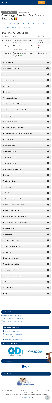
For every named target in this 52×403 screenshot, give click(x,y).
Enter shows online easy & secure (13, 318)
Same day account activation (13, 340)
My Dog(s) (26, 27)
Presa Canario (8, 234)
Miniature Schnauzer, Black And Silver (15, 216)
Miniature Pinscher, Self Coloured (14, 205)
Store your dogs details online (12, 321)
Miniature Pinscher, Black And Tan (14, 199)
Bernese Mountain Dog (11, 68)
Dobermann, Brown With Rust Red (14, 110)
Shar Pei (6, 282)
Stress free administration (12, 331)
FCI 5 (34, 23)
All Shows (6, 2)
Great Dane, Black (9, 139)
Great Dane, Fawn (9, 157)
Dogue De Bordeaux (10, 122)
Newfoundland (8, 228)
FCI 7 (44, 23)
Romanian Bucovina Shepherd (13, 246)
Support (41, 2)
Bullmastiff (7, 92)
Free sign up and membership (12, 315)
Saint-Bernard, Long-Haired (12, 258)
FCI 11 (20, 27)
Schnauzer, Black (9, 270)
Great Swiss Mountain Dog (12, 169)
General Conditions (26, 397)
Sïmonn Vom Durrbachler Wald (23, 46)
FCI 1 (15, 23)
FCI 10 (14, 27)
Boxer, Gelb (7, 74)
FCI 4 (29, 23)
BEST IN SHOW (7, 23)
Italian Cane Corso (9, 181)
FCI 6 (40, 23)
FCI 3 (24, 23)
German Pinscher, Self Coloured (13, 127)
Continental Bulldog (10, 98)
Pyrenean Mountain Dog (11, 240)
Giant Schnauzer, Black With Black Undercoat (17, 133)
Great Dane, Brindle (9, 151)
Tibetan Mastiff (8, 288)
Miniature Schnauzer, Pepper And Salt (15, 222)
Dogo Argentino (8, 116)
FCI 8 (3, 27)
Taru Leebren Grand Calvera (22, 40)
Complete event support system (14, 334)
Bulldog (6, 86)
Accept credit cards (11, 337)
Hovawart (6, 175)
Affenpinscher (8, 62)
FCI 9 (8, 27)
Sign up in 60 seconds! (10, 324)
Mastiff (6, 193)
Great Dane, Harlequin (10, 163)
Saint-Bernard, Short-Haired (12, 264)
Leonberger (7, 187)
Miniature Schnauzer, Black (12, 210)
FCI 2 (19, 23)
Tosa (5, 293)
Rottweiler (7, 252)
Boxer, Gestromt (9, 80)
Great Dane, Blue (9, 145)
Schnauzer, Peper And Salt (12, 276)
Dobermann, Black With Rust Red (14, 104)
